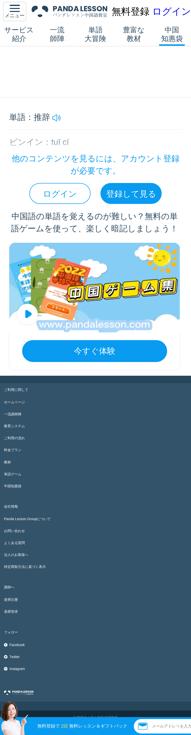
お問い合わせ (14, 531)
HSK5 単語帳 (56, 52)
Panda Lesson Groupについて (27, 519)
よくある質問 (14, 543)
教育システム (14, 426)
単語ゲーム (12, 474)
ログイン (171, 11)
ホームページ (14, 402)
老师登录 (11, 611)
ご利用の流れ (14, 438)
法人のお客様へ (16, 555)
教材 (7, 462)
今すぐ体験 (94, 351)
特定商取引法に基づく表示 (25, 567)
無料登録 (130, 11)
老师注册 (11, 600)
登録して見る (131, 193)
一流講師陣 (12, 414)
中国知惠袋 (172, 34)
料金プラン (12, 450)
